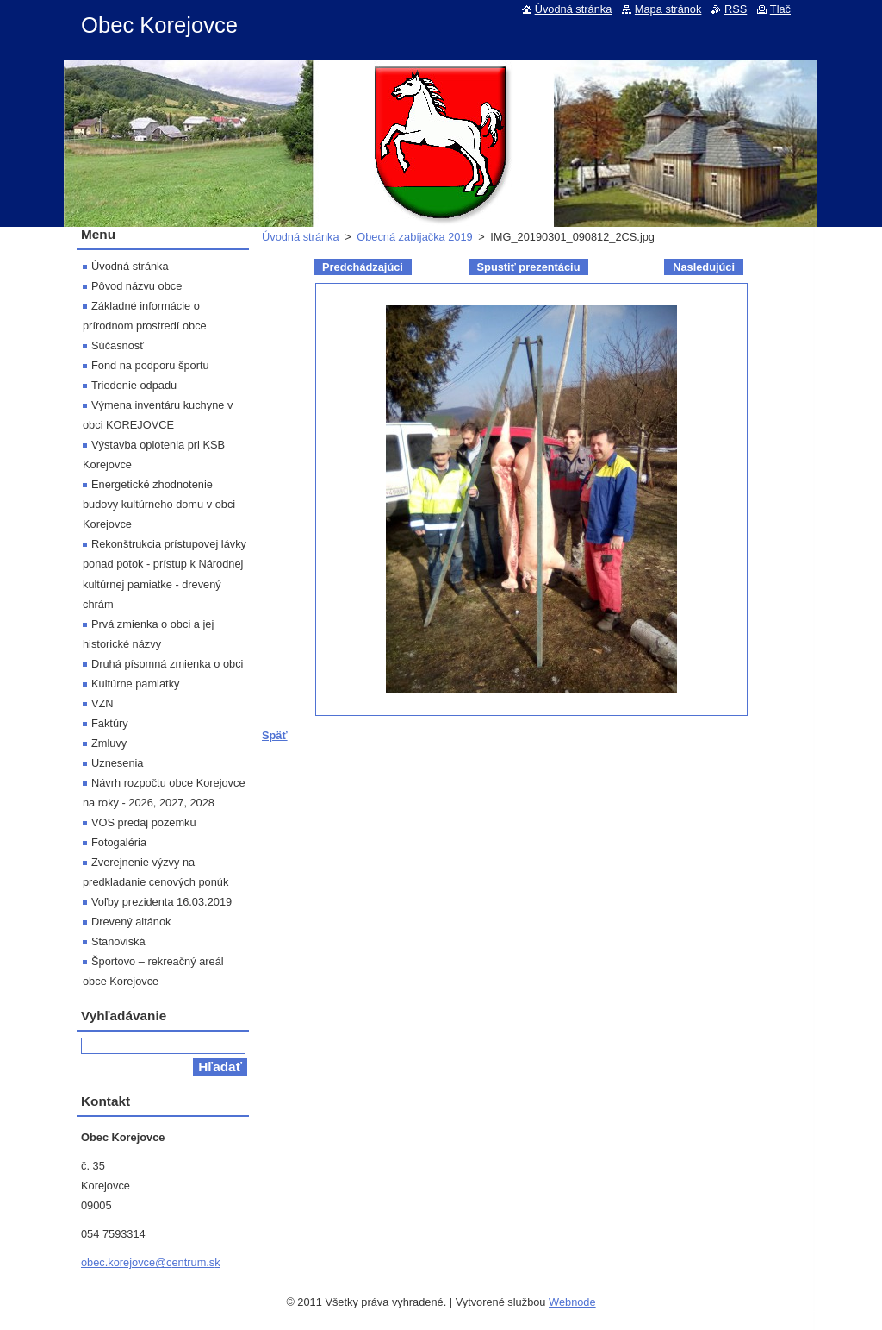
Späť (275, 735)
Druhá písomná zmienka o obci (167, 663)
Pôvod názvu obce (136, 285)
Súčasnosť (117, 345)
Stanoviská (118, 941)
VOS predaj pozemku (143, 822)
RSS (735, 9)
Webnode (572, 1301)
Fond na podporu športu (150, 365)
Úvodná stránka (300, 236)
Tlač (780, 9)
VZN (102, 703)
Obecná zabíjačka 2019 (414, 236)
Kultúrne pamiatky (135, 683)
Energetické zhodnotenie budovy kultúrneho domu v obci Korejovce (159, 504)
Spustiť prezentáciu (529, 266)
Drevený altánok (131, 921)
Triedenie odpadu (134, 385)
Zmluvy (109, 743)
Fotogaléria (118, 842)
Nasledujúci (704, 266)
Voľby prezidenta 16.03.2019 (161, 901)
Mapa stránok (668, 9)
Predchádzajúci (362, 266)
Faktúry (109, 723)
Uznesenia (117, 762)
